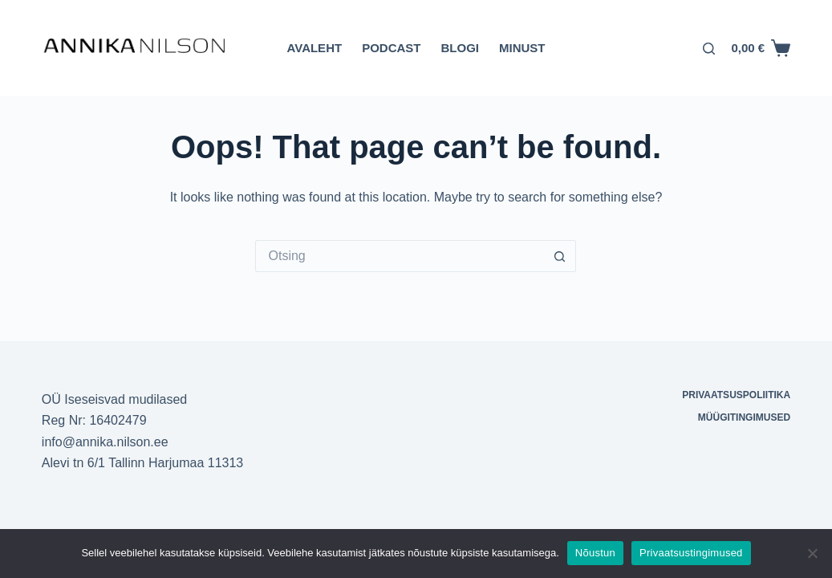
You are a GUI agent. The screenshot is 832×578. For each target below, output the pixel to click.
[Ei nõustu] (812, 553)
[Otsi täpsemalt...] (399, 256)
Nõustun (595, 553)
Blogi (459, 48)
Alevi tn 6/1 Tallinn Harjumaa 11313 (142, 463)
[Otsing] (709, 49)
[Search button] (560, 256)
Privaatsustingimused (691, 553)
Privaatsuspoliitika (736, 395)
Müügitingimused (744, 417)
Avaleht (315, 48)
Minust (522, 48)
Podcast (391, 48)
